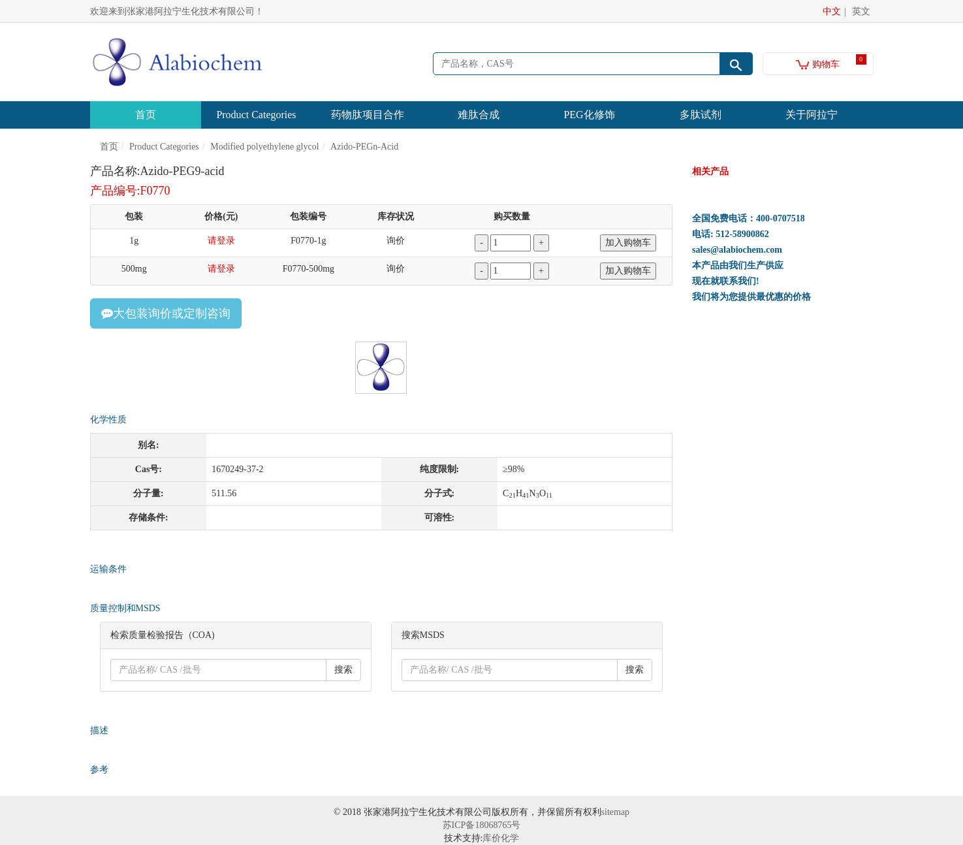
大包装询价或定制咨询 (165, 313)
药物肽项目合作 (367, 114)
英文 (861, 11)
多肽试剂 (700, 114)
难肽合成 (478, 114)
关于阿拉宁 (811, 114)
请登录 (221, 241)
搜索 (343, 670)
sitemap (615, 812)
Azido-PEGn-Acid (364, 146)
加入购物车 (628, 242)
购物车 (818, 64)
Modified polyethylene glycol (264, 146)
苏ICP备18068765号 (482, 825)
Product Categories (256, 114)
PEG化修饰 (588, 114)
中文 (832, 11)
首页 (145, 114)
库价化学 (500, 838)
